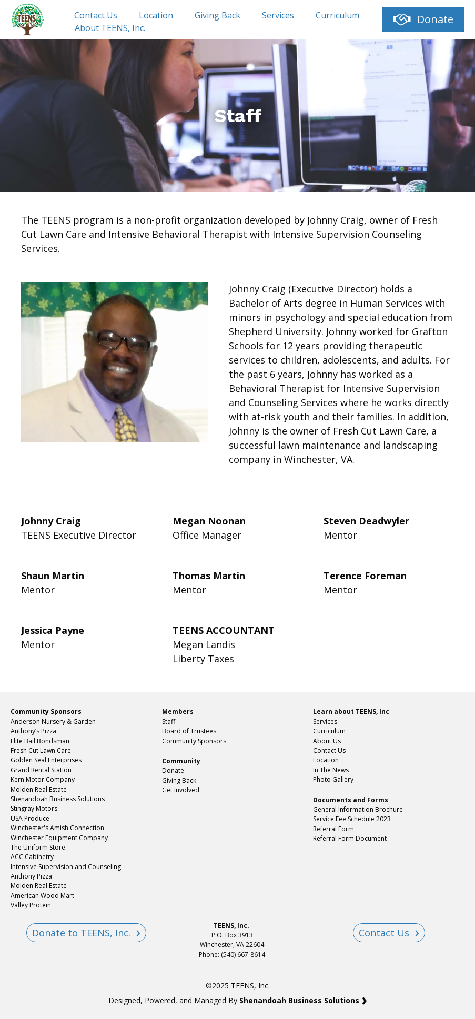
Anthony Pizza (31, 876)
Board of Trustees (189, 731)
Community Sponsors (194, 740)
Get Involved (180, 789)
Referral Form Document (350, 838)
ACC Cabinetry (32, 856)
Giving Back (217, 15)
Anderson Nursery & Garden (53, 721)
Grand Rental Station (41, 769)
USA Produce (30, 818)
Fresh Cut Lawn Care (41, 750)
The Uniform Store (38, 847)
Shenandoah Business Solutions (58, 798)
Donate (173, 770)
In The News (331, 769)
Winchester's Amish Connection (57, 827)
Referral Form (333, 828)
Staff (168, 721)
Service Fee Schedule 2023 (352, 818)
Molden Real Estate (39, 789)
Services (278, 15)
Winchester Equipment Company (59, 837)
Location (156, 15)
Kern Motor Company (43, 779)
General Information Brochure (358, 809)
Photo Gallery (333, 779)
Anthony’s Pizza (33, 731)
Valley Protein (31, 905)
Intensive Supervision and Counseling (66, 866)
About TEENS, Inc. (110, 28)
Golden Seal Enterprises (46, 759)
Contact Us (95, 15)
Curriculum (337, 15)
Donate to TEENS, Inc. (81, 932)
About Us (327, 740)
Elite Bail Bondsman (40, 740)
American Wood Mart (42, 895)
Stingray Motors (34, 808)
